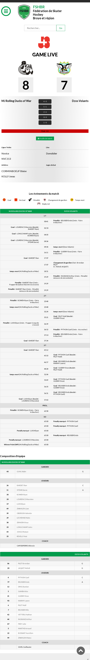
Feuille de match (45, 138)
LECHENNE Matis (23, 518)
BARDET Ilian (22, 485)
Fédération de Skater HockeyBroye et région (47, 12)
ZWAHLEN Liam (23, 509)
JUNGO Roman (22, 532)
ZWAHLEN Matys (24, 638)
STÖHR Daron (22, 490)
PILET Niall (22, 605)
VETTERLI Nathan (25, 615)
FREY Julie (22, 624)
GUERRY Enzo (23, 596)
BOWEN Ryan (22, 495)
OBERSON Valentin (24, 513)
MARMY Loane (24, 601)
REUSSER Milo (23, 610)
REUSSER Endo (23, 582)
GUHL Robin (21, 471)
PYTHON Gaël (23, 577)
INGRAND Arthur (25, 619)
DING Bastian (23, 587)
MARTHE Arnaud (24, 628)
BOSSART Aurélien (25, 633)
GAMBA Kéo (23, 591)
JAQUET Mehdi (24, 568)
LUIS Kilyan (21, 504)
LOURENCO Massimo (25, 499)
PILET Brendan (24, 563)
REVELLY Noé (22, 536)
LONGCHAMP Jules (24, 527)
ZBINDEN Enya (22, 522)
